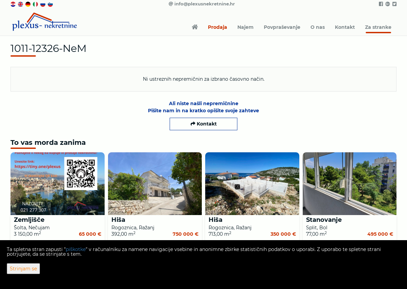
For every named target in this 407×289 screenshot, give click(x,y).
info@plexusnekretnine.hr (202, 3)
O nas (317, 27)
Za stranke (378, 27)
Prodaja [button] (217, 27)
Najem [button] (245, 27)
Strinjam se (23, 269)
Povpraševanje (282, 27)
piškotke (76, 249)
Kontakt (345, 27)
